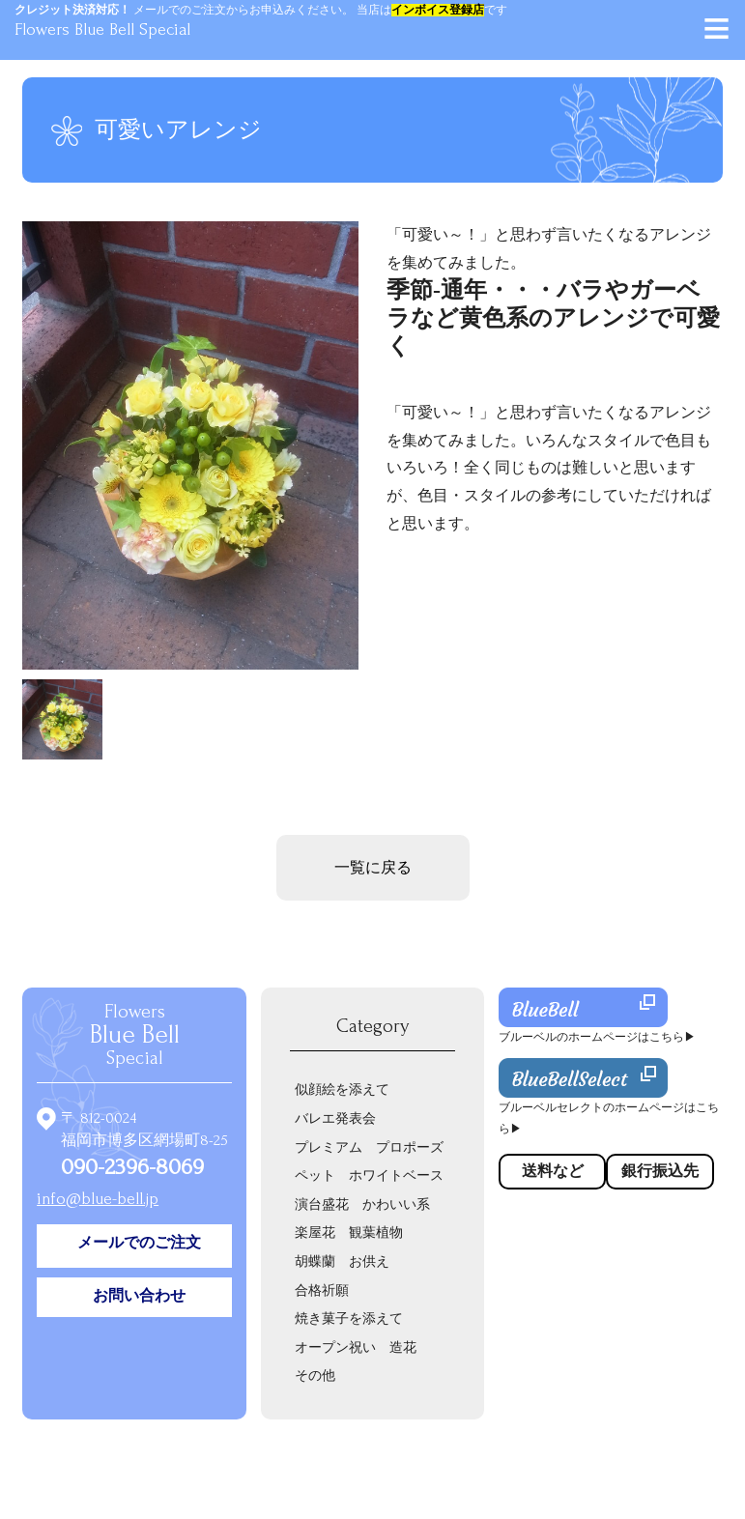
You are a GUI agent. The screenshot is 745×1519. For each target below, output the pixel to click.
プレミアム (328, 1147)
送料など (553, 1171)
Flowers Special (135, 1035)
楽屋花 (315, 1232)
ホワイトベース (396, 1175)
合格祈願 (322, 1290)
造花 (402, 1347)
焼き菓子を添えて (349, 1318)
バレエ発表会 (335, 1118)
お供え (369, 1261)
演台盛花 (322, 1204)
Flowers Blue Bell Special (102, 29)
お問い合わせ (139, 1295)
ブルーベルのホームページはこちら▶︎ (597, 1037)
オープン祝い (335, 1347)
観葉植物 (376, 1232)
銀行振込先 (660, 1171)
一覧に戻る (373, 867)
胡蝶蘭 (315, 1261)
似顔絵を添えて (342, 1089)
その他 (315, 1375)
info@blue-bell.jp (97, 1198)
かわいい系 (396, 1204)
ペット (315, 1175)
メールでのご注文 (139, 1242)
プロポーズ (410, 1147)
